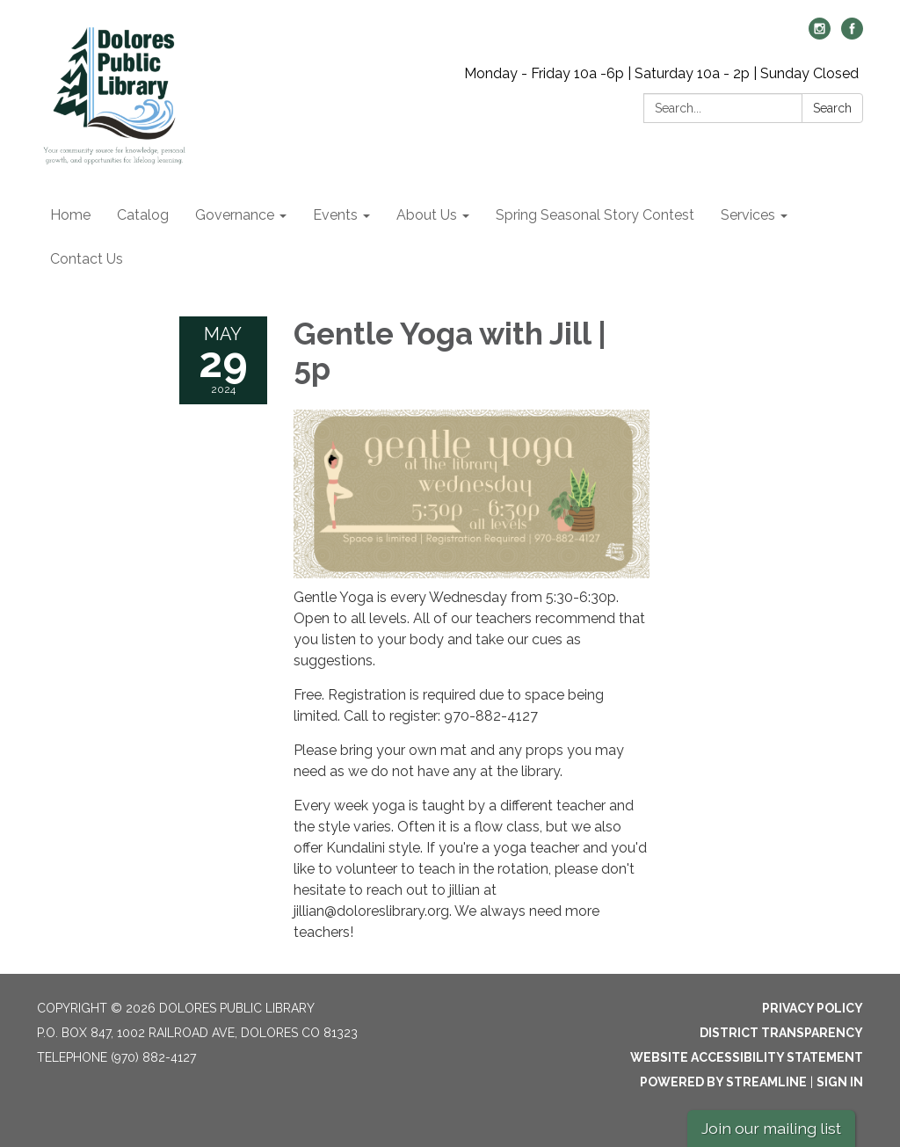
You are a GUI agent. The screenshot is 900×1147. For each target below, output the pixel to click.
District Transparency (781, 1033)
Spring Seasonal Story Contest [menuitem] (595, 215)
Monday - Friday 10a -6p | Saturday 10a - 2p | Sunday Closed (661, 73)
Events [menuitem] (335, 215)
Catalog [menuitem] (143, 215)
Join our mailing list (771, 1128)
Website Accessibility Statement (746, 1057)
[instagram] (820, 34)
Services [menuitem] (748, 215)
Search (832, 108)
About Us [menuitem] (426, 215)
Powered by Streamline (723, 1082)
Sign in (840, 1082)
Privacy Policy (812, 1008)
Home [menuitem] (70, 215)
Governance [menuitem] (234, 215)
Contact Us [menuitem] (86, 258)
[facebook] (852, 34)
